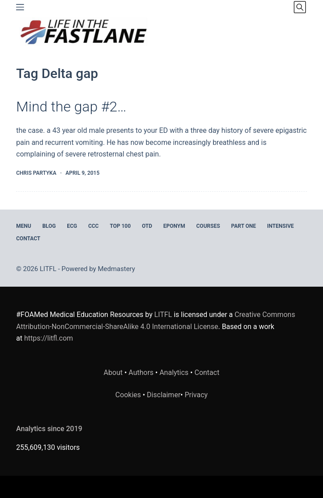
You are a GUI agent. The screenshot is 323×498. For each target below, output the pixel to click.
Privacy (196, 395)
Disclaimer (163, 395)
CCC (93, 226)
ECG (72, 226)
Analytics (173, 372)
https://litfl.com (48, 338)
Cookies (129, 395)
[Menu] (20, 7)
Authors (141, 372)
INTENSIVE (280, 226)
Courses (208, 226)
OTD (147, 226)
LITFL (163, 314)
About (113, 372)
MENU (23, 226)
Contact (28, 238)
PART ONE (243, 226)
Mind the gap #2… (71, 106)
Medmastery (116, 269)
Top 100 (120, 226)
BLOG (49, 226)
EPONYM (174, 226)
